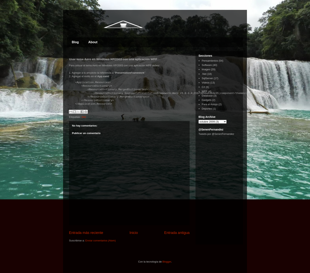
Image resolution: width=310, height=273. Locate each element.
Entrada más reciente (86, 233)
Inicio (133, 233)
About (92, 42)
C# (203, 86)
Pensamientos (210, 60)
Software (207, 65)
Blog (75, 42)
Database (207, 95)
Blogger (167, 261)
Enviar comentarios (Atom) (100, 240)
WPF (204, 91)
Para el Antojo (210, 104)
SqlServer (207, 78)
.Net (83, 116)
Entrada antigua (177, 233)
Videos (206, 82)
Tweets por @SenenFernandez (216, 133)
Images (206, 69)
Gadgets (206, 100)
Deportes (207, 108)
